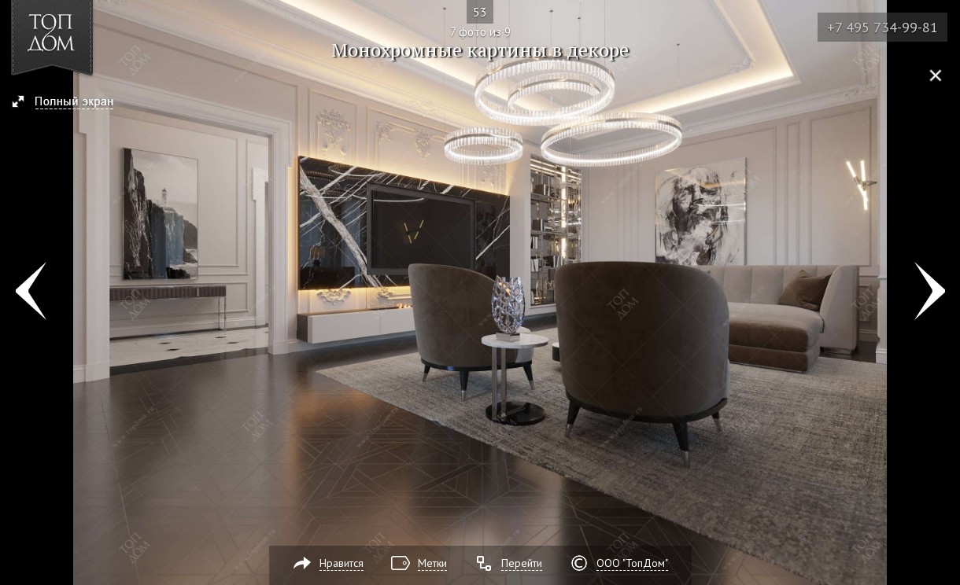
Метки (432, 563)
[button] (70, 103)
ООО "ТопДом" (632, 563)
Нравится (341, 563)
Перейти (521, 563)
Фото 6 (30, 292)
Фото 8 (929, 292)
